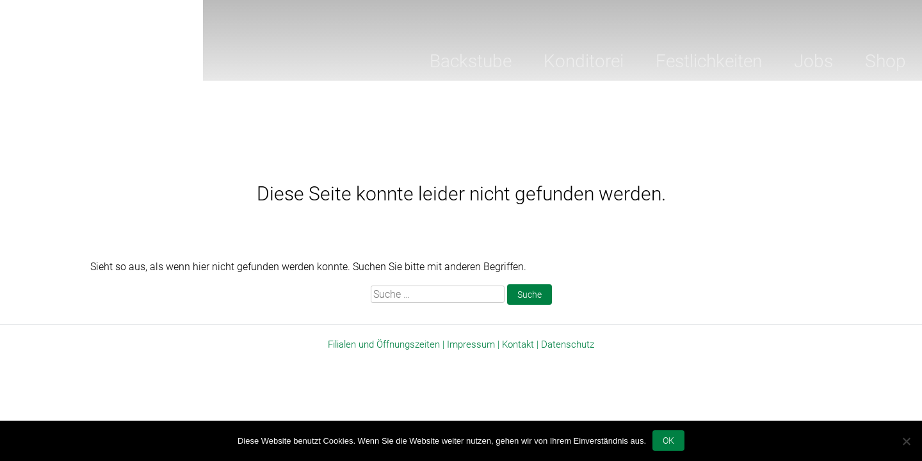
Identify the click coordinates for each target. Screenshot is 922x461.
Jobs (813, 61)
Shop (885, 61)
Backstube (471, 61)
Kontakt (518, 344)
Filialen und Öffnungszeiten (384, 344)
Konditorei (584, 61)
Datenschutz (567, 344)
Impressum (471, 344)
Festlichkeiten (709, 61)
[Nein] (906, 441)
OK (668, 440)
